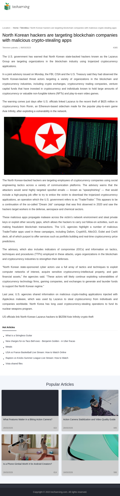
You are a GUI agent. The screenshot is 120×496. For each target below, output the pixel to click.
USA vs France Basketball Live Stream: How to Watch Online (36, 352)
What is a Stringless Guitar (19, 335)
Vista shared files (14, 363)
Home (16, 28)
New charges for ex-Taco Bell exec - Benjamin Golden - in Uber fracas (40, 341)
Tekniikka (24, 28)
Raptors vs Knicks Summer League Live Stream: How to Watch (37, 358)
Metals (9, 346)
